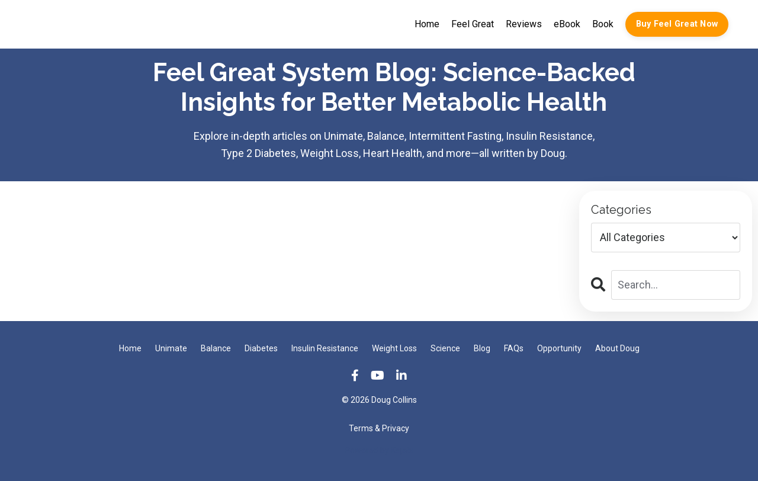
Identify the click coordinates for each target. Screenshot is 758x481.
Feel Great (472, 24)
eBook (567, 24)
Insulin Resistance (324, 348)
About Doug (617, 348)
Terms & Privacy (379, 428)
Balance (216, 348)
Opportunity (559, 348)
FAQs (513, 348)
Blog (482, 348)
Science (445, 348)
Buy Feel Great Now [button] (677, 24)
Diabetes (261, 348)
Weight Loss (394, 348)
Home (427, 24)
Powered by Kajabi (379, 450)
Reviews (524, 24)
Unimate (171, 348)
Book (603, 24)
